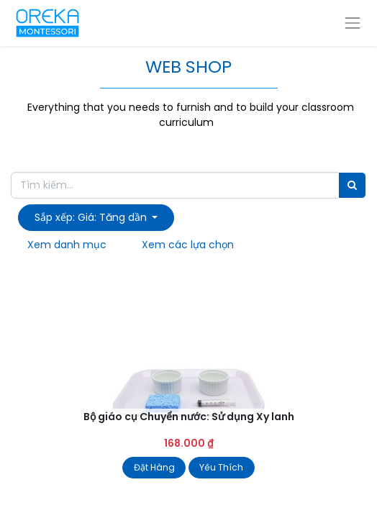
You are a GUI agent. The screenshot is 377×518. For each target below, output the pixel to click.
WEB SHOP (188, 66)
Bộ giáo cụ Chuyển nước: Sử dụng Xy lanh (188, 416)
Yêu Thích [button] (221, 467)
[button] (96, 217)
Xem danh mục (66, 244)
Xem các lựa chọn (188, 244)
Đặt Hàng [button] (154, 467)
